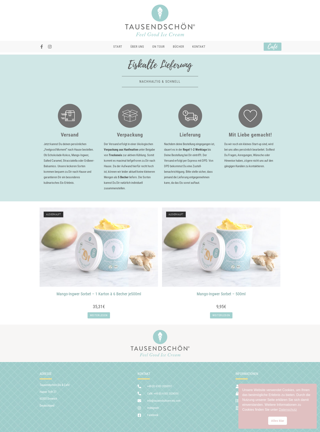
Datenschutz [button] (288, 409)
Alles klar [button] (277, 420)
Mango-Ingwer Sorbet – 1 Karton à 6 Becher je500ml (99, 293)
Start (117, 47)
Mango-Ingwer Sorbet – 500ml (221, 293)
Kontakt (199, 47)
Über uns (137, 47)
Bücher (178, 47)
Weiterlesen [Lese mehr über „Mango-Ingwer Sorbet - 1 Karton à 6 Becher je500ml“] (99, 315)
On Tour (158, 47)
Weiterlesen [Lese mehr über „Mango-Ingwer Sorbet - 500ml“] (221, 315)
